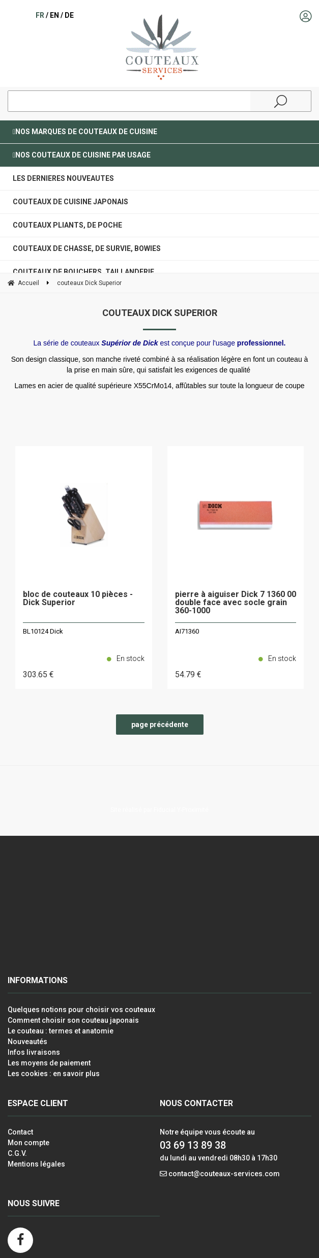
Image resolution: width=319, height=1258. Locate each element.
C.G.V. (17, 1153)
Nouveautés (27, 1041)
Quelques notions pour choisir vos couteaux (81, 1009)
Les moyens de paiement (49, 1063)
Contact (20, 1132)
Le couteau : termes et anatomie (60, 1031)
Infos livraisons (34, 1052)
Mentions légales (36, 1164)
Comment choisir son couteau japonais (73, 1020)
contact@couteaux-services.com (224, 1174)
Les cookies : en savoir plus (54, 1074)
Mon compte (28, 1143)
